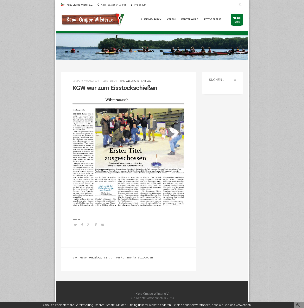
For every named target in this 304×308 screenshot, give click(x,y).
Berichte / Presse (142, 81)
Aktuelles (127, 81)
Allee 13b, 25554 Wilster (113, 4)
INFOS (237, 20)
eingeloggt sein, (100, 257)
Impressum (140, 4)
